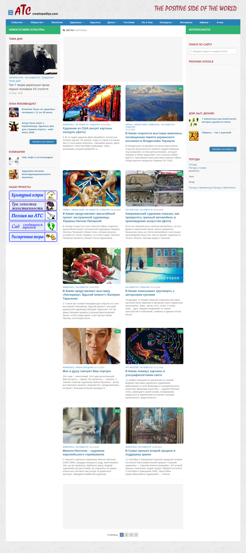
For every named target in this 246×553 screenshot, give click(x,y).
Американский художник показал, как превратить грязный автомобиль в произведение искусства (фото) (152, 219)
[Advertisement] (123, 61)
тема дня (15, 83)
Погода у (198, 169)
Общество (34, 23)
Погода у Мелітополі (224, 189)
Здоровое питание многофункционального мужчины (36, 176)
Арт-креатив (132, 212)
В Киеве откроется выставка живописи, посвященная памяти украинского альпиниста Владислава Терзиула (153, 139)
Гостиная (114, 23)
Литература (16, 79)
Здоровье (68, 23)
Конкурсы (145, 23)
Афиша (178, 23)
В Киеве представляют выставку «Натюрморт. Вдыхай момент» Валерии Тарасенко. (91, 296)
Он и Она (129, 23)
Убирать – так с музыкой (216, 134)
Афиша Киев (140, 126)
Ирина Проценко (85, 369)
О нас (193, 23)
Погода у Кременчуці (200, 189)
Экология (52, 23)
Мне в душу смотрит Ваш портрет (87, 373)
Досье (98, 23)
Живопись (68, 126)
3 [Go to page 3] (131, 536)
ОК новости (82, 126)
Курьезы (85, 23)
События (15, 23)
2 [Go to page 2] (126, 536)
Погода (193, 166)
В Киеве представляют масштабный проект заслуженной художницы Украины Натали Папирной (89, 219)
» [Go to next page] (136, 536)
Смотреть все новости (43, 144)
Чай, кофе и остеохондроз (37, 159)
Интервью (164, 23)
